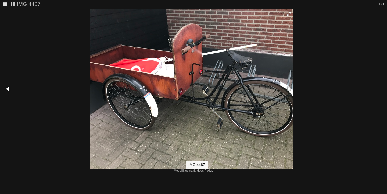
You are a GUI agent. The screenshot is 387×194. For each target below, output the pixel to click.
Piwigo (209, 170)
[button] (382, 13)
